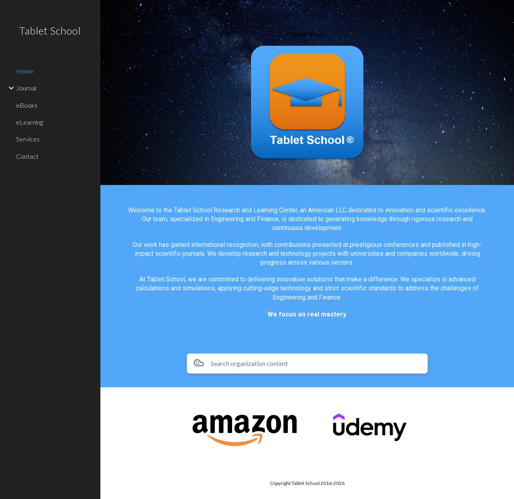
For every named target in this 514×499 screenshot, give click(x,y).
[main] (307, 34)
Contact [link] (27, 156)
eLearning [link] (29, 122)
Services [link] (28, 139)
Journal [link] (26, 88)
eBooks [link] (26, 105)
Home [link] (25, 71)
